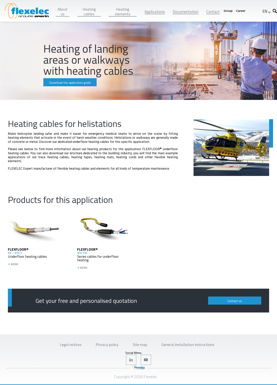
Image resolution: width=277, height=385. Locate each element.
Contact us (234, 301)
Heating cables (89, 11)
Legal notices (71, 344)
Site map (140, 344)
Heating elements (122, 11)
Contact (213, 11)
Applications (155, 11)
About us (62, 11)
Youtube (146, 360)
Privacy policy (107, 344)
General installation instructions (187, 344)
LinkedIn (131, 360)
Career (241, 11)
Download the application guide (70, 82)
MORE (14, 264)
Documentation (185, 11)
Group (228, 11)
